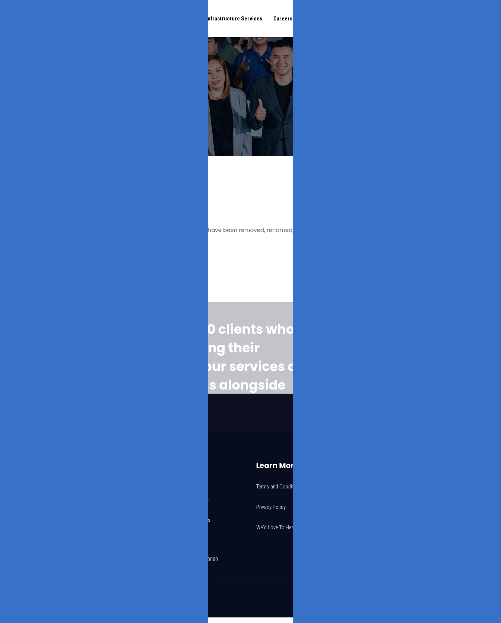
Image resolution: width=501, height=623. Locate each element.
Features (314, 18)
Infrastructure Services (234, 18)
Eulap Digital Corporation (151, 600)
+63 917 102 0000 (199, 559)
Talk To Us (417, 366)
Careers (282, 18)
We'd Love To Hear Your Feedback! (293, 527)
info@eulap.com (168, 537)
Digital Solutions (175, 18)
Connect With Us (459, 18)
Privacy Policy (271, 507)
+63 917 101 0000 (183, 548)
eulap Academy (361, 18)
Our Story (133, 18)
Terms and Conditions (279, 486)
